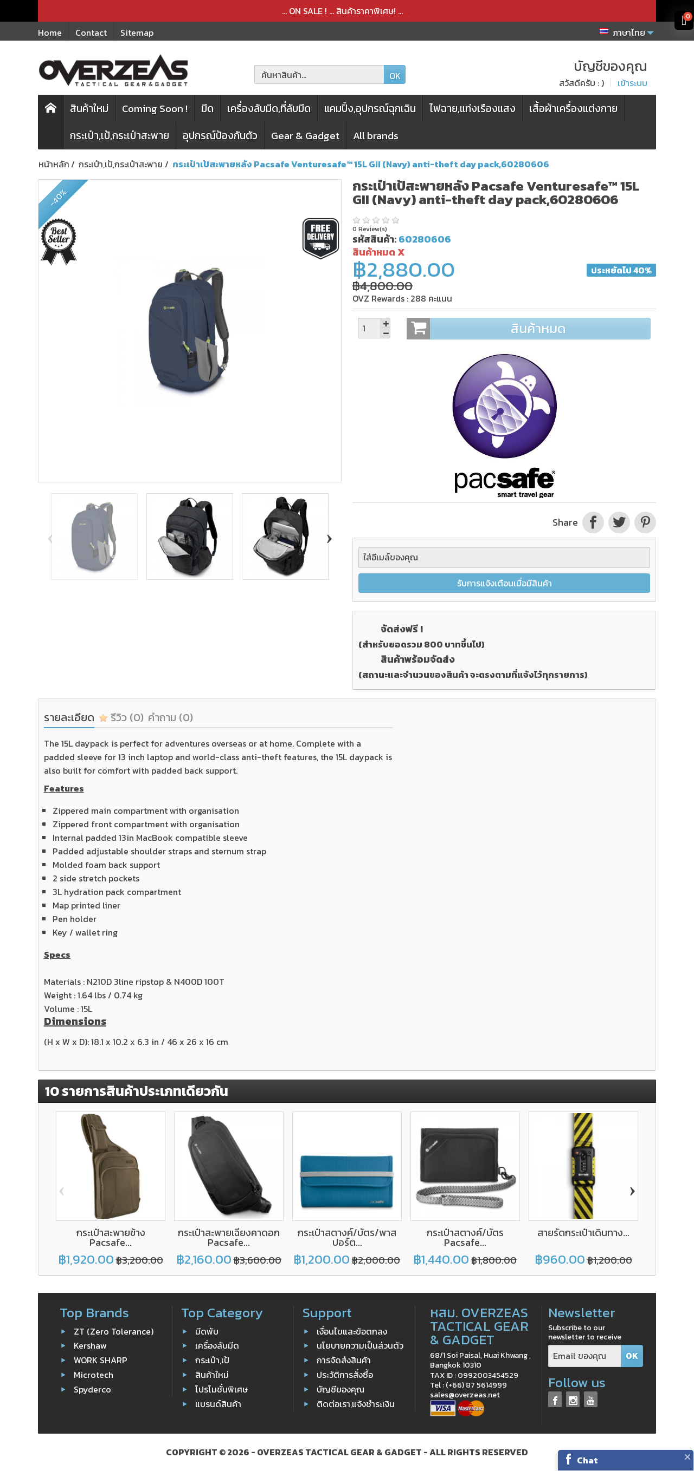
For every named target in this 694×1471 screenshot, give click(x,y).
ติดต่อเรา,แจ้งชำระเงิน (356, 1403)
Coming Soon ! (155, 108)
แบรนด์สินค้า (218, 1403)
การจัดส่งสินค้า (344, 1360)
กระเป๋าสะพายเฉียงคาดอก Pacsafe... (229, 1237)
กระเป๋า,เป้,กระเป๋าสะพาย (119, 135)
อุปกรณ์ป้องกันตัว (220, 135)
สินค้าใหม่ (89, 108)
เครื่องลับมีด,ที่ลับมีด (269, 108)
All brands (376, 135)
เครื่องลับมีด (217, 1345)
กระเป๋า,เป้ (212, 1360)
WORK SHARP (100, 1360)
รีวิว (121, 717)
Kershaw (90, 1345)
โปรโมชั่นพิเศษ (221, 1389)
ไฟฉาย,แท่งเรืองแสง (472, 108)
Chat (587, 1460)
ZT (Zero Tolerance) (113, 1330)
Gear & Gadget (305, 135)
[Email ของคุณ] (584, 1356)
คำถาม (170, 717)
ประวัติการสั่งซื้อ (345, 1374)
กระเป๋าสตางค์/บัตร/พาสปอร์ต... (347, 1237)
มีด (207, 108)
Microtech (93, 1374)
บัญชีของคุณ (340, 1389)
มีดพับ (207, 1330)
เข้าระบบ (632, 83)
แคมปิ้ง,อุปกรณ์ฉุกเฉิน (370, 108)
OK (395, 75)
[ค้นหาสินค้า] (319, 74)
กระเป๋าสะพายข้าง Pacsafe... (110, 1237)
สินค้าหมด (528, 328)
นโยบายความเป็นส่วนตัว (360, 1345)
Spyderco (92, 1389)
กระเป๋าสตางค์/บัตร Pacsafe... (465, 1237)
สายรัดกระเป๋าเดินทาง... (583, 1232)
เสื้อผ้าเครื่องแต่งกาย (573, 108)
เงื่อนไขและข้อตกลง (352, 1330)
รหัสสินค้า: (374, 239)
